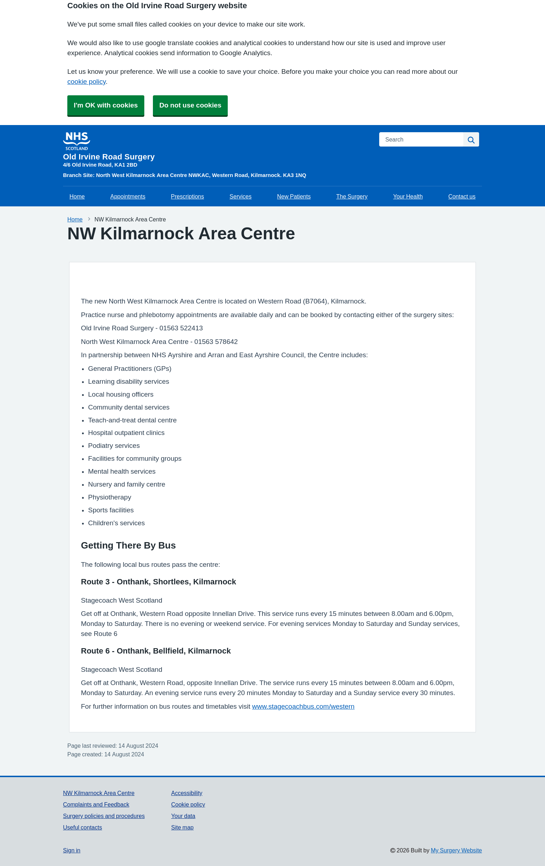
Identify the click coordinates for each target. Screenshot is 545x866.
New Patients (294, 196)
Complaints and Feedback (96, 804)
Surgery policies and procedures (104, 816)
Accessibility (186, 793)
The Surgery (352, 196)
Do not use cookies (190, 105)
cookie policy (86, 81)
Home (77, 196)
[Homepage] (217, 146)
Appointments (127, 196)
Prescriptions (187, 196)
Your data (183, 816)
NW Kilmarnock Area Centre (99, 793)
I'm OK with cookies (106, 105)
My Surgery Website (456, 850)
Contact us (462, 196)
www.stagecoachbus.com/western (303, 706)
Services (240, 196)
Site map (182, 827)
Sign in (71, 850)
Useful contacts (82, 827)
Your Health (408, 196)
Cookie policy (188, 804)
